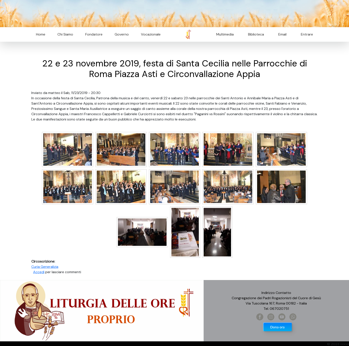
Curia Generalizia (44, 266)
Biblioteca (256, 34)
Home (40, 34)
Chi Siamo (65, 34)
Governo (122, 34)
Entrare (307, 34)
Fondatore (93, 34)
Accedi (38, 272)
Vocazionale (151, 34)
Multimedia (225, 34)
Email (281, 34)
